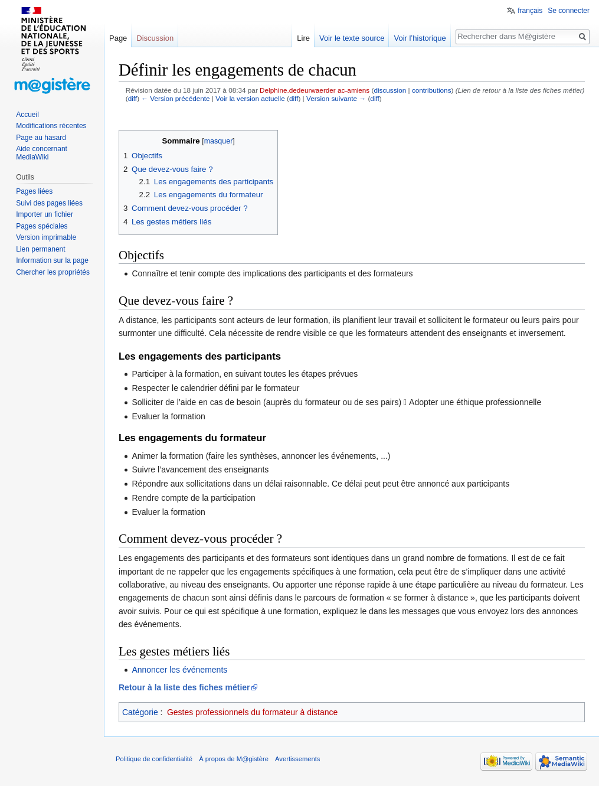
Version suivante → (336, 98)
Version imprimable (46, 237)
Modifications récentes (51, 126)
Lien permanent (40, 249)
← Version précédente (175, 98)
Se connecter (569, 10)
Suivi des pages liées (49, 203)
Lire (303, 38)
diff (132, 98)
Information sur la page (52, 260)
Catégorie (140, 712)
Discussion (155, 38)
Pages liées (34, 191)
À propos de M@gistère (234, 758)
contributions (431, 90)
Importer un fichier (44, 214)
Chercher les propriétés (53, 272)
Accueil (27, 114)
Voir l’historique (420, 38)
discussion (390, 90)
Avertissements (297, 758)
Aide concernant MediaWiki (41, 153)
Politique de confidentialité (154, 758)
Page (118, 38)
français (530, 10)
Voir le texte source (352, 38)
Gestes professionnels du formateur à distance (252, 712)
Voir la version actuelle (250, 98)
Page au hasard (41, 137)
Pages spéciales (41, 226)
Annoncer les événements (179, 669)
